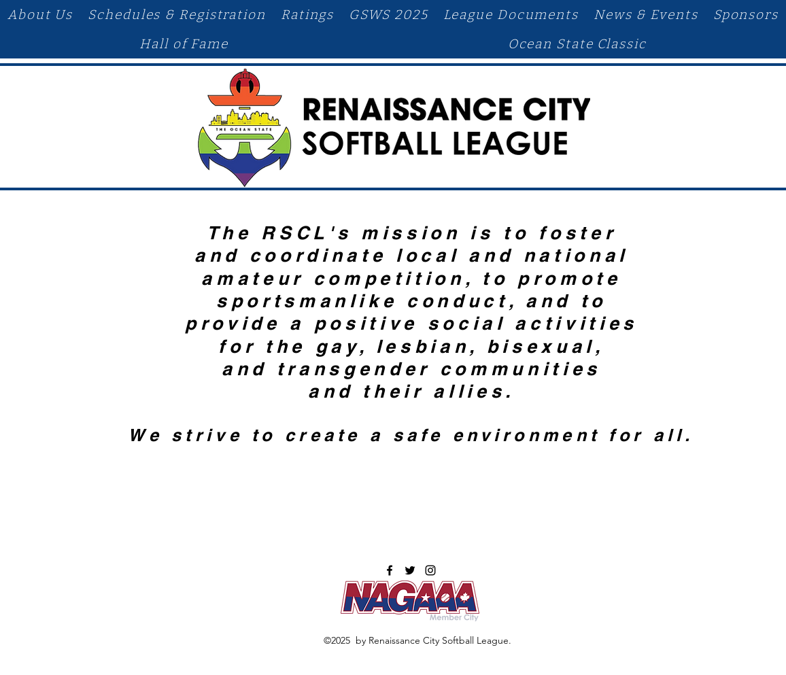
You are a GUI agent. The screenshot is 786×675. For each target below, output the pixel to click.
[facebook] (389, 570)
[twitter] (410, 570)
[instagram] (430, 570)
